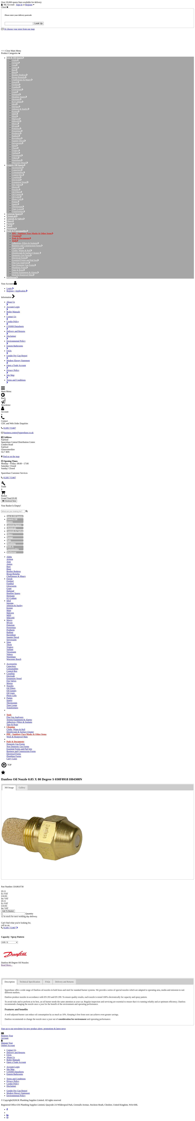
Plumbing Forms (20, 267)
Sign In (19, 5)
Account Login (13, 1067)
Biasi (15, 72)
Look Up (39, 23)
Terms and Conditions (16, 1079)
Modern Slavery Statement (18, 1093)
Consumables (18, 172)
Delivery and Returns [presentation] (64, 982)
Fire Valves (17, 184)
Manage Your (8, 1044)
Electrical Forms (20, 258)
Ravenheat (17, 138)
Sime (15, 145)
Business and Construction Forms (27, 245)
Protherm (17, 133)
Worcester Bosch (20, 163)
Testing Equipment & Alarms (25, 272)
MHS (15, 114)
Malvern (16, 119)
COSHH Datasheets (15, 1072)
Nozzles (16, 189)
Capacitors (17, 170)
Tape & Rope (18, 270)
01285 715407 (9, 928)
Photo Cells (17, 199)
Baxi (14, 70)
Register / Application (16, 291)
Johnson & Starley (20, 109)
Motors (16, 187)
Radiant (16, 136)
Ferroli (15, 82)
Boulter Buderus (20, 75)
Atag (15, 65)
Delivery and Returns (15, 1052)
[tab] (9, 787)
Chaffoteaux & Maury (22, 80)
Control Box (18, 175)
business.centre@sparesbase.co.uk (19, 432)
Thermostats (18, 206)
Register (28, 5)
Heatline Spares (19, 97)
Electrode (17, 180)
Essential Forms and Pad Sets (25, 260)
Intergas (16, 106)
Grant (15, 92)
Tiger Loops (18, 209)
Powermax (17, 131)
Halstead (16, 94)
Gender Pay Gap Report (16, 1091)
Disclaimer (11, 1086)
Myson (15, 126)
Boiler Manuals (13, 1060)
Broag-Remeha (19, 77)
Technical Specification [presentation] (30, 982)
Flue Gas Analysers (21, 263)
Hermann (17, 99)
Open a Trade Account (16, 1062)
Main (15, 116)
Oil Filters (17, 192)
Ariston (16, 63)
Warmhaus (17, 160)
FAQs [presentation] (47, 982)
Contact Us (11, 1050)
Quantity (29, 914)
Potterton (16, 128)
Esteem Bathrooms (14, 1074)
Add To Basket (8, 911)
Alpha (15, 60)
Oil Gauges (17, 194)
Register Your (7, 1037)
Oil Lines (17, 197)
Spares (15, 204)
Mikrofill (16, 121)
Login (10, 288)
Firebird (16, 84)
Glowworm (17, 89)
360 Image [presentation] (9, 787)
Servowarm (17, 143)
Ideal (15, 104)
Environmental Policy (15, 1095)
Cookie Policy (12, 1084)
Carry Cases (18, 248)
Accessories (18, 167)
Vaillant (16, 153)
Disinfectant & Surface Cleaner (26, 253)
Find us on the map (11, 456)
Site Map (10, 1069)
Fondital (16, 87)
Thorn (15, 148)
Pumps (15, 202)
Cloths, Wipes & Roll (22, 250)
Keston (16, 111)
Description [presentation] (9, 982)
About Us (10, 1057)
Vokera (16, 158)
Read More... (6, 965)
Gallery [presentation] (22, 787)
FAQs (9, 1055)
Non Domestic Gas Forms (24, 265)
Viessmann (17, 155)
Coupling (17, 177)
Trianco (16, 150)
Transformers (18, 211)
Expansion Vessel (20, 182)
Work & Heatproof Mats (23, 275)
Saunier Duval (19, 141)
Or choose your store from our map (19, 29)
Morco (15, 124)
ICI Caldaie (17, 102)
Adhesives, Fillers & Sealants (25, 243)
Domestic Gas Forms (22, 255)
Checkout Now (9, 501)
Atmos (15, 67)
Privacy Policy (12, 1081)
